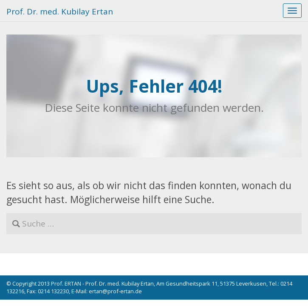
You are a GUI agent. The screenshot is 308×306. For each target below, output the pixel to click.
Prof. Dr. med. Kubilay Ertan (59, 11)
